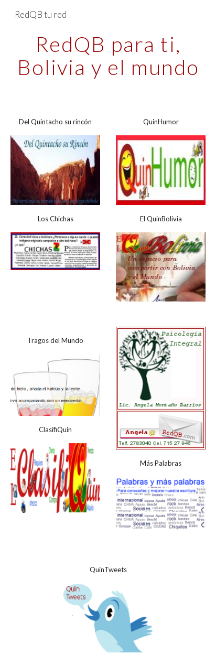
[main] (108, 55)
